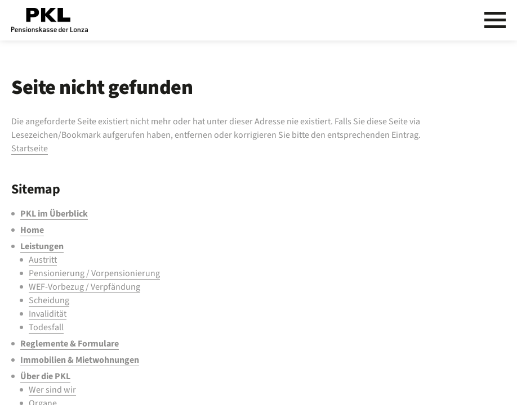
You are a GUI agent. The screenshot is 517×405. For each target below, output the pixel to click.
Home (32, 230)
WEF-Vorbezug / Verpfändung (84, 287)
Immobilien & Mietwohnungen (79, 360)
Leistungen (42, 246)
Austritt (43, 260)
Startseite (29, 148)
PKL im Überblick (54, 214)
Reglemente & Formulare (69, 344)
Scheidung (49, 300)
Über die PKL (45, 376)
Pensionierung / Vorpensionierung (94, 273)
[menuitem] (231, 213)
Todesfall (46, 327)
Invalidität (47, 314)
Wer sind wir (52, 390)
